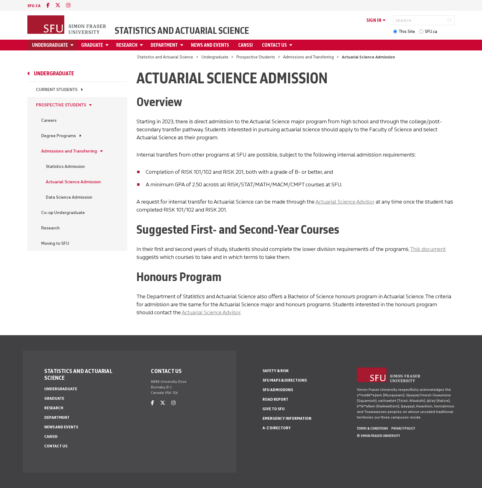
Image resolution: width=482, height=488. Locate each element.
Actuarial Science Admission (73, 181)
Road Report (275, 399)
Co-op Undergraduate (63, 212)
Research (126, 45)
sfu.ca (34, 5)
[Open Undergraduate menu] (73, 45)
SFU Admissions (278, 389)
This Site (407, 31)
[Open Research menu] (142, 45)
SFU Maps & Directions (285, 380)
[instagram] (68, 5)
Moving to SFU (55, 243)
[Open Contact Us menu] (291, 45)
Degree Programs (58, 135)
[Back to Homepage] (67, 25)
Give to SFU (274, 408)
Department (164, 45)
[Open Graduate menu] (108, 45)
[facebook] (47, 5)
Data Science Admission (69, 197)
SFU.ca (431, 31)
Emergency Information (287, 418)
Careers (49, 120)
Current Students (56, 89)
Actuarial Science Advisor (344, 201)
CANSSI (245, 45)
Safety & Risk (276, 370)
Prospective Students (255, 57)
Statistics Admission (65, 166)
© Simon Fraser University (378, 436)
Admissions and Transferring (308, 57)
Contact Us (274, 45)
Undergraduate (50, 45)
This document (428, 249)
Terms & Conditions (372, 428)
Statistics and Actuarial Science (182, 30)
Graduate (92, 45)
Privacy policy (403, 428)
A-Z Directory (277, 427)
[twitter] (57, 5)
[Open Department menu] (182, 45)
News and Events (210, 45)
